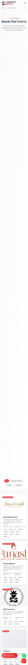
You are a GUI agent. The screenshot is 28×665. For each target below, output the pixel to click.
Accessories (18, 485)
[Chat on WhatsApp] (24, 656)
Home (3, 8)
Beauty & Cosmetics (17, 481)
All (6, 481)
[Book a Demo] (9, 655)
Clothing (9, 485)
